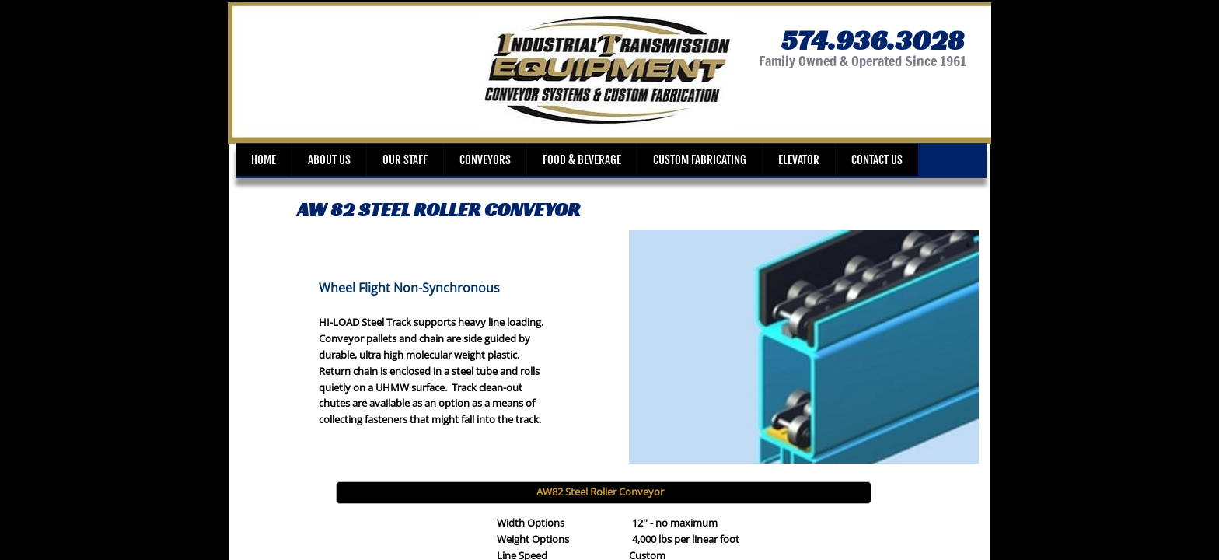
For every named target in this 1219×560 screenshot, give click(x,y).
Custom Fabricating (699, 159)
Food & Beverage (582, 159)
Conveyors (485, 159)
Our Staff (405, 159)
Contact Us (877, 159)
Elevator (798, 159)
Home (263, 159)
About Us (329, 159)
